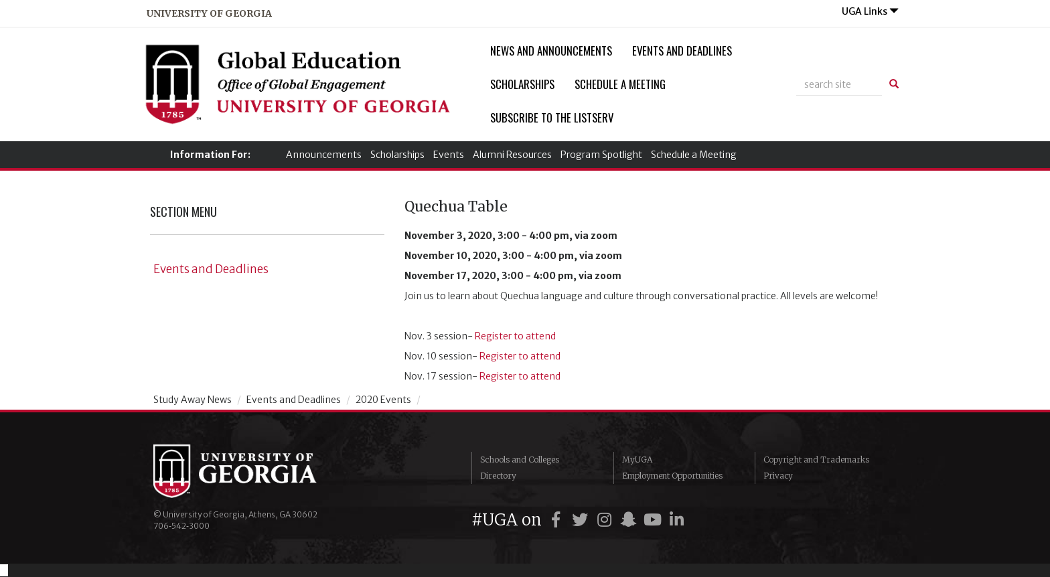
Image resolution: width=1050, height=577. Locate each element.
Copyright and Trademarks (816, 460)
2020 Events (383, 400)
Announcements (324, 155)
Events (448, 155)
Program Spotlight (601, 155)
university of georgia (209, 13)
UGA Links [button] (870, 11)
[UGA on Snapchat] (630, 519)
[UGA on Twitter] (582, 519)
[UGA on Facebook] (558, 519)
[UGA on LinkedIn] (676, 519)
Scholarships (522, 84)
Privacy (778, 476)
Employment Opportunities (672, 476)
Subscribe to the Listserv (551, 117)
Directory (498, 476)
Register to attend (515, 336)
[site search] (839, 84)
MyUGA (637, 460)
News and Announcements (551, 50)
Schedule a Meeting (620, 84)
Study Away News (192, 400)
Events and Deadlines (682, 50)
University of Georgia (253, 471)
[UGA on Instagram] (606, 519)
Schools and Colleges (519, 460)
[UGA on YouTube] (654, 519)
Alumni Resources (512, 155)
